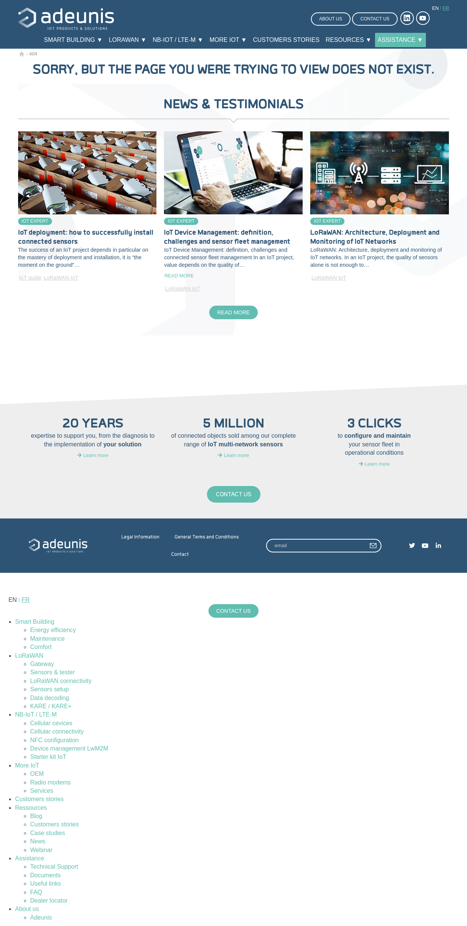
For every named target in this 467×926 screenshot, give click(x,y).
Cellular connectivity (57, 731)
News (37, 841)
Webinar (41, 850)
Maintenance (47, 638)
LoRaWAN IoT (61, 278)
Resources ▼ (349, 40)
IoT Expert (34, 221)
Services (41, 791)
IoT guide (30, 278)
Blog (36, 816)
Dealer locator (49, 900)
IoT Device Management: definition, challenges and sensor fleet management (227, 237)
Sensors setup (49, 689)
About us (330, 19)
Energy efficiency (53, 630)
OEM (37, 774)
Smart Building (34, 621)
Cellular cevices (51, 723)
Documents (45, 875)
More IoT (27, 765)
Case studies (47, 833)
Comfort (41, 647)
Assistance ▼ (400, 40)
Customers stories (286, 40)
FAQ (36, 892)
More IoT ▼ (228, 40)
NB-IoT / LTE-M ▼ (178, 40)
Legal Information (140, 537)
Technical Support (54, 867)
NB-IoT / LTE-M (36, 715)
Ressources (31, 807)
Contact (180, 554)
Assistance (29, 858)
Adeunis (41, 917)
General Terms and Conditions (207, 537)
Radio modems (50, 782)
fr (446, 8)
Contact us (374, 19)
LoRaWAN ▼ (128, 40)
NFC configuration (54, 740)
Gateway (42, 664)
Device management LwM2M (69, 748)
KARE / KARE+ (51, 706)
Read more (179, 275)
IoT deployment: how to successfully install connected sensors (85, 237)
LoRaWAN (29, 655)
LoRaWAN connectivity (61, 681)
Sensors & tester (52, 672)
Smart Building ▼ (73, 40)
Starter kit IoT (48, 757)
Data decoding (49, 698)
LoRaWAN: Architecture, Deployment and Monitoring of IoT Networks (374, 237)
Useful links (45, 883)
